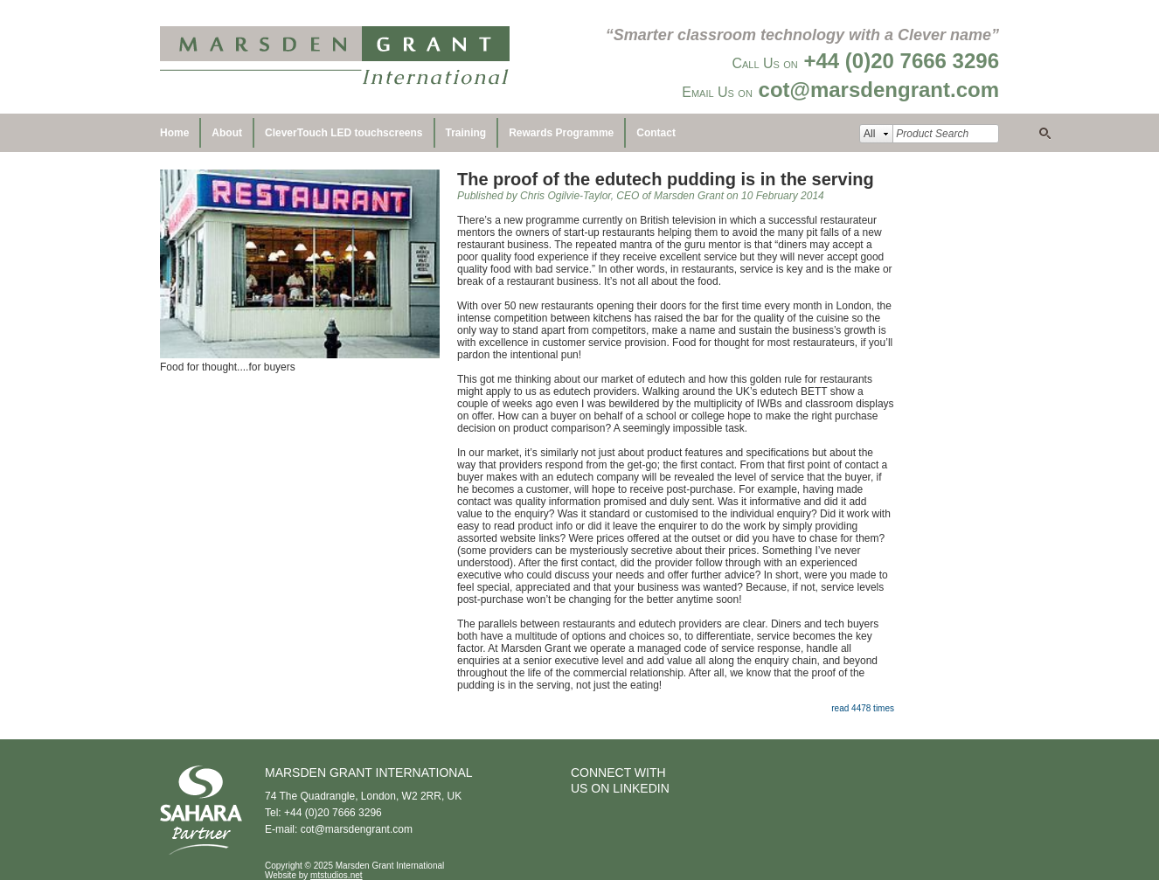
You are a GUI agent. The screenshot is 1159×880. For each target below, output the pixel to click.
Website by (314, 875)
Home (174, 133)
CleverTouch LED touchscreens (344, 133)
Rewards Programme (561, 133)
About (227, 133)
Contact (656, 133)
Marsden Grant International (335, 56)
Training (466, 133)
